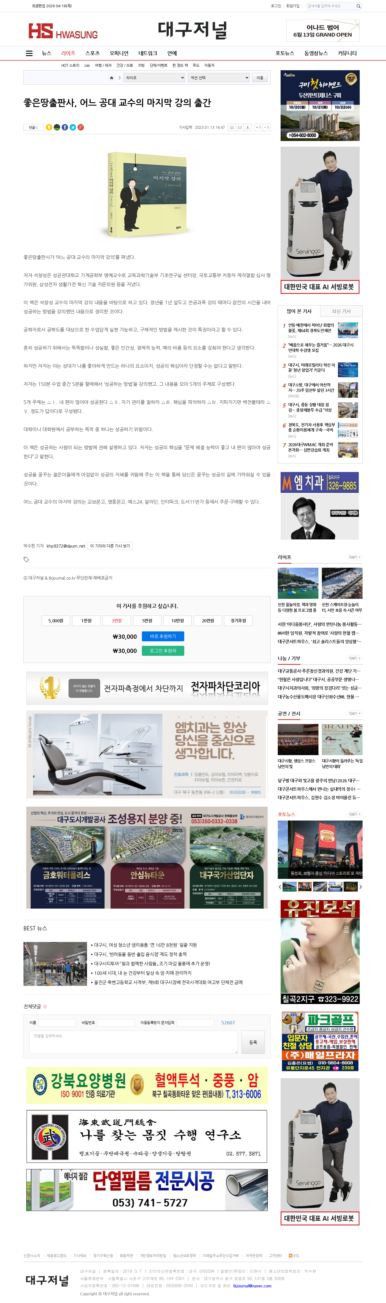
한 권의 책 (180, 65)
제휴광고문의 (56, 1255)
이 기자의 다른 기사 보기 (110, 546)
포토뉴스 (285, 53)
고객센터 (275, 1255)
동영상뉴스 (316, 53)
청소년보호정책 (184, 1255)
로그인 (276, 6)
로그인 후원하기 (163, 652)
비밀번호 (88, 1022)
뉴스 (46, 53)
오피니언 (119, 53)
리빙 (141, 65)
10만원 (177, 621)
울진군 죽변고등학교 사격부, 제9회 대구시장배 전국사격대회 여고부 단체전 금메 (168, 982)
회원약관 (126, 1255)
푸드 (196, 65)
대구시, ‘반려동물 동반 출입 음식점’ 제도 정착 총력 (140, 954)
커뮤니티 (347, 53)
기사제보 (79, 1255)
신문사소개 (31, 1255)
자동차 (209, 65)
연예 (172, 53)
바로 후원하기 (163, 636)
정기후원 (238, 621)
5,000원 (55, 621)
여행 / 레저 (103, 65)
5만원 (147, 621)
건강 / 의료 (124, 65)
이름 (32, 1022)
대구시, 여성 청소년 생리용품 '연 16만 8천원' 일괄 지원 (145, 945)
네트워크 (147, 53)
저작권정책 (254, 1255)
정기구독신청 (103, 1255)
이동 (260, 78)
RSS (294, 1255)
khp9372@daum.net (66, 545)
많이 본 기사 (299, 311)
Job (87, 65)
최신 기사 (341, 311)
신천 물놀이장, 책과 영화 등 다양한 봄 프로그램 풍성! (322, 873)
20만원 (208, 621)
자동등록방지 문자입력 (157, 1022)
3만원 (117, 621)
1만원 (86, 621)
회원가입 (292, 6)
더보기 (353, 557)
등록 (253, 1042)
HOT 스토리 (70, 65)
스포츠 (92, 53)
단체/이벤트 (159, 65)
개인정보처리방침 (153, 1255)
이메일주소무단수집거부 (221, 1255)
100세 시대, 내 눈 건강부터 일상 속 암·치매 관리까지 (143, 973)
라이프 (68, 53)
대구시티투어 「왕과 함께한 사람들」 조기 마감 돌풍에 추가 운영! (152, 963)
